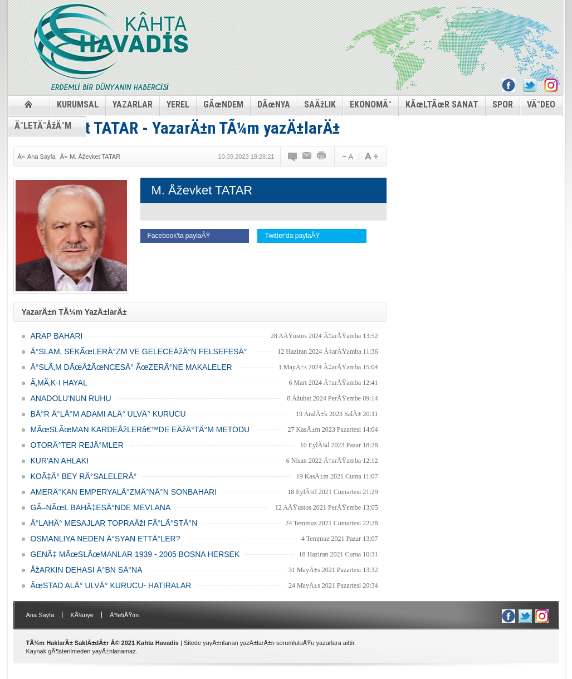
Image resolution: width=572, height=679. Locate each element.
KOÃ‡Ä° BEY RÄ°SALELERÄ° (84, 476)
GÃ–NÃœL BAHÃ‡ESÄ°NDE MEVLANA (101, 507)
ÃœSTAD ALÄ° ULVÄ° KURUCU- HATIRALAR (111, 585)
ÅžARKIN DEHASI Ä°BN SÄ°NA (87, 569)
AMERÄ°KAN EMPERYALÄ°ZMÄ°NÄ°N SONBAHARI (124, 491)
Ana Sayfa (41, 156)
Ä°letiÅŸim (124, 615)
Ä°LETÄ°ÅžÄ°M (42, 125)
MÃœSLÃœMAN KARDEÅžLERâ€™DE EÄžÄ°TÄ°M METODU (140, 429)
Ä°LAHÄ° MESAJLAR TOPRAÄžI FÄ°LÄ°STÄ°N (114, 523)
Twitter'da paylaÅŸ (292, 236)
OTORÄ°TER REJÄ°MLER (77, 445)
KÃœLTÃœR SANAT (441, 104)
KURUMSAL (78, 104)
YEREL (178, 104)
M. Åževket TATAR (95, 156)
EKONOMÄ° (371, 104)
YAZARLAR (133, 104)
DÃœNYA (273, 104)
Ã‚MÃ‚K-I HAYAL (59, 382)
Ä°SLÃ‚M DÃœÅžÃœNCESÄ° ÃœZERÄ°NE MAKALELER (131, 367)
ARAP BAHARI (57, 335)
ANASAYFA (29, 104)
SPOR (502, 104)
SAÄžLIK (320, 104)
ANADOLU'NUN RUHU (71, 398)
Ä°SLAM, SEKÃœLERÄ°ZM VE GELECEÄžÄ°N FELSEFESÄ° (139, 351)
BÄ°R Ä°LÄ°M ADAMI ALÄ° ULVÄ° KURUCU (108, 413)
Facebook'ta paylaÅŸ (179, 236)
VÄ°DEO (541, 104)
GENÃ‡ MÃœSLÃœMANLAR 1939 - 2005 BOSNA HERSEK (135, 554)
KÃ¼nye (82, 615)
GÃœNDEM (223, 104)
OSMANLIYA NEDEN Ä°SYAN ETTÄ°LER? (105, 538)
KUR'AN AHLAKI (60, 460)
